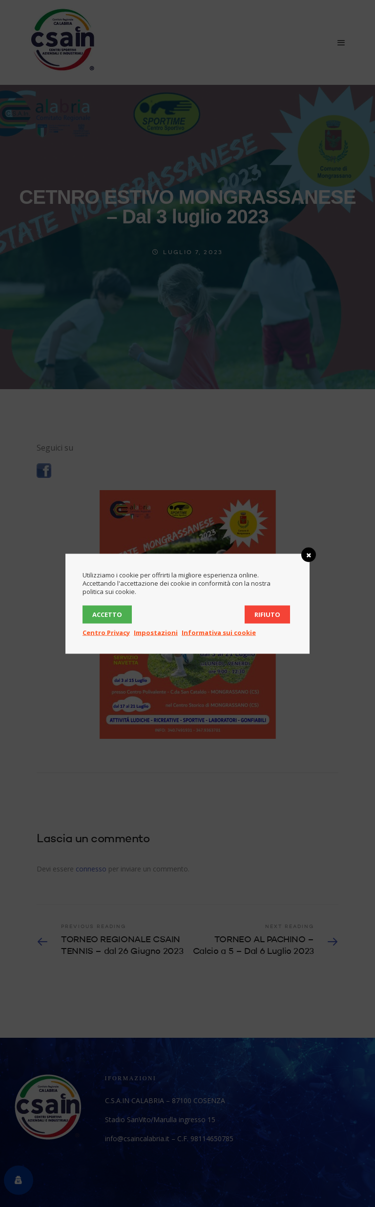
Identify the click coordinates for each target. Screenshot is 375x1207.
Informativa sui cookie (219, 632)
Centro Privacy (106, 632)
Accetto (107, 614)
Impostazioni (156, 632)
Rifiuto (267, 614)
